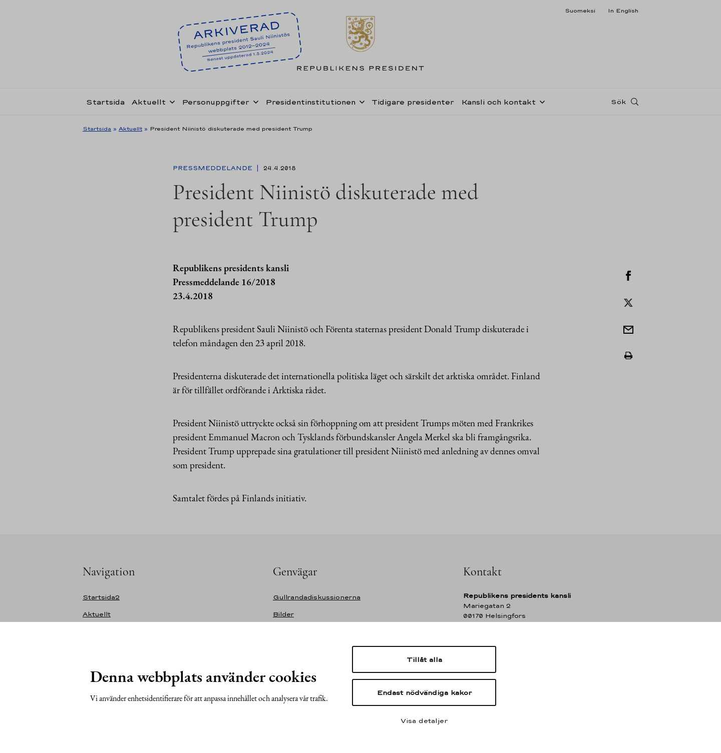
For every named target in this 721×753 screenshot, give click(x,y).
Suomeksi (580, 10)
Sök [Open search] (618, 101)
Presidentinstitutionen (310, 102)
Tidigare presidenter (413, 102)
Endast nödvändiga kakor (424, 692)
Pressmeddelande (213, 168)
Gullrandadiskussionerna (316, 597)
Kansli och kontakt (498, 102)
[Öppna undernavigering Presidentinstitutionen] (360, 101)
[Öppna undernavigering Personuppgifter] (253, 101)
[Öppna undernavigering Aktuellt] (170, 101)
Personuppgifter (215, 102)
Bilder (283, 614)
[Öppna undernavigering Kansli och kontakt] (540, 101)
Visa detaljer (424, 720)
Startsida (105, 102)
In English (623, 10)
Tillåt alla (424, 659)
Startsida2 (101, 597)
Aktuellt (149, 102)
